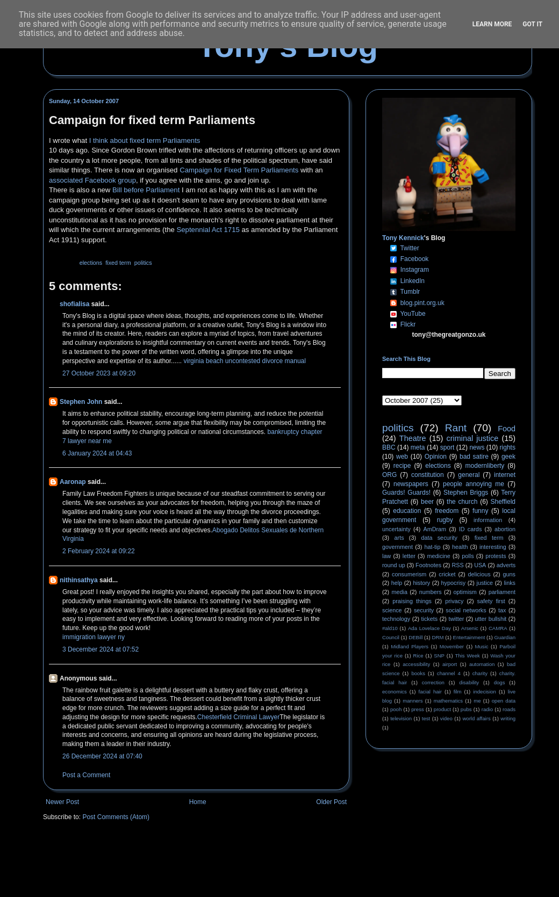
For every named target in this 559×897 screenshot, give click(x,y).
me (477, 701)
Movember (452, 646)
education (407, 511)
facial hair (430, 692)
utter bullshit (491, 619)
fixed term (118, 262)
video (446, 718)
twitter (456, 619)
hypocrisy (453, 583)
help (396, 583)
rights (507, 447)
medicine (438, 556)
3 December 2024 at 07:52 (100, 649)
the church (462, 501)
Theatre (412, 438)
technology (396, 619)
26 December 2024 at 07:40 (102, 756)
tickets (429, 619)
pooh (396, 709)
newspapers (410, 484)
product (442, 709)
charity (480, 673)
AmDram (435, 529)
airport (449, 664)
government (397, 547)
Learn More (492, 24)
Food (506, 428)
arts (399, 537)
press (417, 709)
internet (504, 475)
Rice (418, 656)
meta (418, 447)
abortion (504, 529)
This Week (467, 656)
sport (447, 447)
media (399, 592)
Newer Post (62, 802)
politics (143, 262)
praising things (412, 601)
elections (91, 262)
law (386, 556)
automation (481, 664)
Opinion (436, 456)
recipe (402, 465)
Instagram (414, 269)
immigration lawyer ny (93, 637)
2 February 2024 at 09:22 (98, 551)
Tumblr (410, 291)
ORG (389, 475)
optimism (465, 592)
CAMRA (498, 628)
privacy (454, 601)
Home (197, 802)
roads (509, 709)
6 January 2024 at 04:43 (97, 453)
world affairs (476, 718)
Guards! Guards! (406, 492)
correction (433, 682)
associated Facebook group (92, 180)
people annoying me (473, 484)
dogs (499, 682)
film (458, 692)
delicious (479, 574)
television (401, 718)
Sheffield (502, 501)
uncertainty (396, 529)
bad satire (474, 456)
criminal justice (473, 438)
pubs (466, 709)
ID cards (470, 529)
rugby (445, 520)
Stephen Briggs (465, 492)
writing (507, 718)
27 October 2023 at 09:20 (98, 373)
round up (393, 565)
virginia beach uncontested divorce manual (244, 361)
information (488, 520)
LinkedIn (412, 281)
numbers (430, 592)
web (402, 456)
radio (487, 709)
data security (439, 537)
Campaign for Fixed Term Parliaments (239, 170)
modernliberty (485, 465)
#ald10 (390, 628)
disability (469, 682)
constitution (427, 475)
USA (480, 565)
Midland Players (409, 646)
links (509, 583)
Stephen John (81, 402)
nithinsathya (79, 580)
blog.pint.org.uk (422, 303)
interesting (492, 547)
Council (390, 637)
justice (484, 583)
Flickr (408, 324)
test (426, 718)
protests (495, 556)
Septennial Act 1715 (207, 230)
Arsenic (469, 628)
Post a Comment (86, 775)
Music (482, 646)
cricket (447, 574)
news (476, 447)
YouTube (412, 313)
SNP (439, 656)
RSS (458, 565)
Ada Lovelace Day (429, 628)
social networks (466, 610)
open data (503, 701)
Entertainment (469, 637)
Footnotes (428, 565)
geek (508, 456)
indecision (484, 692)
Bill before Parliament (146, 190)
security (424, 610)
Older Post (331, 802)
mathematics (448, 701)
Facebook (414, 259)
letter (409, 556)
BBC (389, 447)
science (392, 610)
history (421, 583)
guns (509, 574)
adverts (506, 565)
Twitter (409, 248)
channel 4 (449, 673)
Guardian (504, 637)
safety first (491, 601)
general (468, 475)
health (460, 547)
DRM (438, 637)
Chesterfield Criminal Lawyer (238, 717)
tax (502, 610)
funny (480, 511)
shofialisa (74, 304)
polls (468, 556)
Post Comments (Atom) (115, 817)
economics (394, 692)
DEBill (415, 637)
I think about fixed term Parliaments (144, 140)
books (418, 673)
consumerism (409, 574)
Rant (456, 427)
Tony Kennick (403, 238)
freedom (446, 511)
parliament (502, 592)
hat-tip (433, 547)
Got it (532, 24)
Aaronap (73, 482)
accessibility (416, 664)
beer (427, 501)
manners (412, 701)
